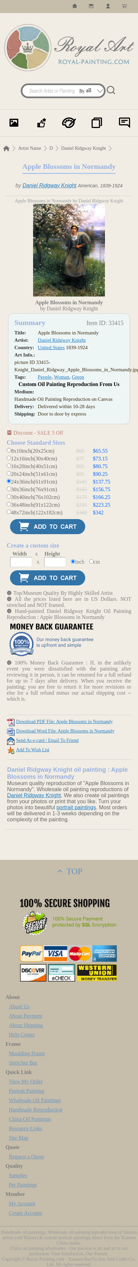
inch (80, 562)
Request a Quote (26, 1156)
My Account (22, 1203)
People (44, 377)
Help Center (22, 1034)
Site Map (18, 1138)
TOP (69, 871)
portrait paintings (76, 807)
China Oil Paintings (30, 1119)
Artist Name (29, 148)
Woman (61, 377)
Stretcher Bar (23, 1063)
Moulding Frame (27, 1053)
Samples (18, 1175)
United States (51, 347)
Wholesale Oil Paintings (35, 1100)
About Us (19, 1006)
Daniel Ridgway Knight (83, 148)
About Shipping (26, 1025)
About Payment (25, 1016)
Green (78, 377)
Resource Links (25, 1128)
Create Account (25, 1213)
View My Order (26, 1081)
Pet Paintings (23, 1185)
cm (97, 562)
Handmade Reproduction (35, 1110)
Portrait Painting (26, 1091)
